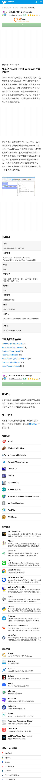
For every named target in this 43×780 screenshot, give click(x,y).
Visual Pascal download (11, 364)
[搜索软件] (36, 2)
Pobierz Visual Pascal (10, 353)
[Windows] (8, 8)
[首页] (2, 8)
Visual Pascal (20, 12)
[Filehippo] (8, 2)
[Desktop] (15, 8)
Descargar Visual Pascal (11, 360)
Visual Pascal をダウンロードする (15, 356)
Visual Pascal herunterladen (12, 345)
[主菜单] (41, 2)
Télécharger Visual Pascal (12, 342)
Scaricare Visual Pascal (11, 349)
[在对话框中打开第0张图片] (18, 186)
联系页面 (33, 422)
